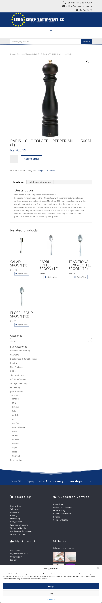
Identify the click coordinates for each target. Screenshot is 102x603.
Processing (15, 387)
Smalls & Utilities (17, 534)
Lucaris (15, 443)
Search (86, 41)
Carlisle (15, 415)
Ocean (15, 435)
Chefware (14, 355)
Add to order (31, 158)
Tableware (21, 54)
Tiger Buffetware (17, 375)
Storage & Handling (18, 383)
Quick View (22, 273)
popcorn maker (17, 391)
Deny (51, 593)
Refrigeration (16, 460)
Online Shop (15, 506)
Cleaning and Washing (20, 350)
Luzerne (15, 439)
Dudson (15, 431)
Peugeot (29, 54)
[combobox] (51, 340)
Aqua (14, 447)
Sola (14, 411)
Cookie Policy (50, 599)
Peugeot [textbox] (50, 341)
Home (12, 54)
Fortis (14, 451)
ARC (14, 419)
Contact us (58, 504)
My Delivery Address (19, 553)
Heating (13, 363)
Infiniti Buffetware (18, 379)
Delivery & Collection (62, 507)
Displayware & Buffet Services (23, 359)
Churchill (16, 456)
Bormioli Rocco (18, 427)
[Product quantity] (14, 159)
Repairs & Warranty (62, 513)
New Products (16, 367)
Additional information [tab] (40, 182)
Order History (59, 510)
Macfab (15, 423)
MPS (14, 403)
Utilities (13, 371)
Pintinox (15, 398)
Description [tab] (18, 182)
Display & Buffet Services (21, 531)
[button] (98, 568)
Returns (56, 517)
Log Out (13, 560)
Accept (51, 586)
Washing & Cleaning (19, 525)
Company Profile (60, 520)
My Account (15, 550)
